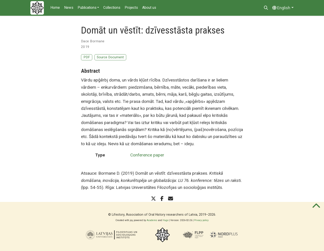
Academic (152, 220)
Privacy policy (201, 220)
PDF (86, 57)
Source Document (110, 57)
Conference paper (147, 155)
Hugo (165, 220)
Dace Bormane (92, 41)
